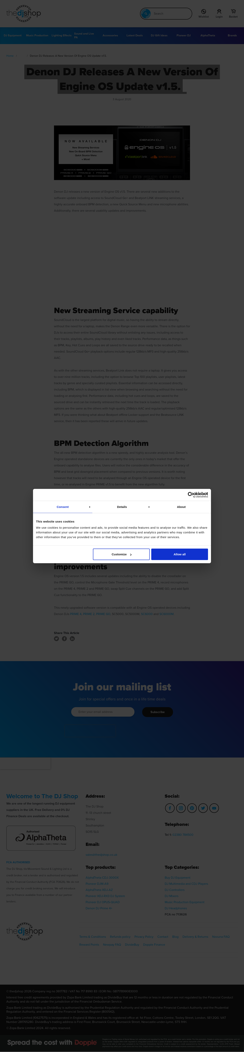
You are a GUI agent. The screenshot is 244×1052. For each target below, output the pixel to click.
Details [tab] (122, 506)
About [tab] (181, 506)
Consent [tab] (63, 506)
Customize (121, 554)
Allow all (180, 554)
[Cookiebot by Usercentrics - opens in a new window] (190, 495)
